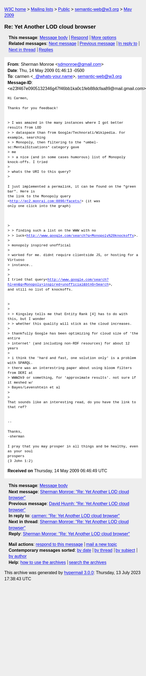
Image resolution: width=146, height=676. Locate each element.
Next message (62, 43)
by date (84, 550)
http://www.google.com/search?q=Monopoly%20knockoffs (80, 235)
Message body (54, 37)
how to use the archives (43, 562)
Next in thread (22, 49)
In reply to (127, 43)
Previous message (97, 43)
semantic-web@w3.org (97, 9)
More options (104, 37)
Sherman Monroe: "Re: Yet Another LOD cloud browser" (76, 534)
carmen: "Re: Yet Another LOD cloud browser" (76, 515)
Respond (79, 37)
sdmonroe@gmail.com (79, 64)
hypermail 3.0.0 (78, 572)
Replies (46, 49)
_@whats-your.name (53, 76)
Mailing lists (42, 9)
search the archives (88, 562)
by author (18, 556)
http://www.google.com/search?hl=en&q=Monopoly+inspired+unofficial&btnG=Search (58, 282)
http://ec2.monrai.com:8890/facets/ (45, 201)
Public (64, 9)
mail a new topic (101, 544)
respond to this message (59, 544)
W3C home (15, 9)
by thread (103, 550)
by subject (125, 550)
